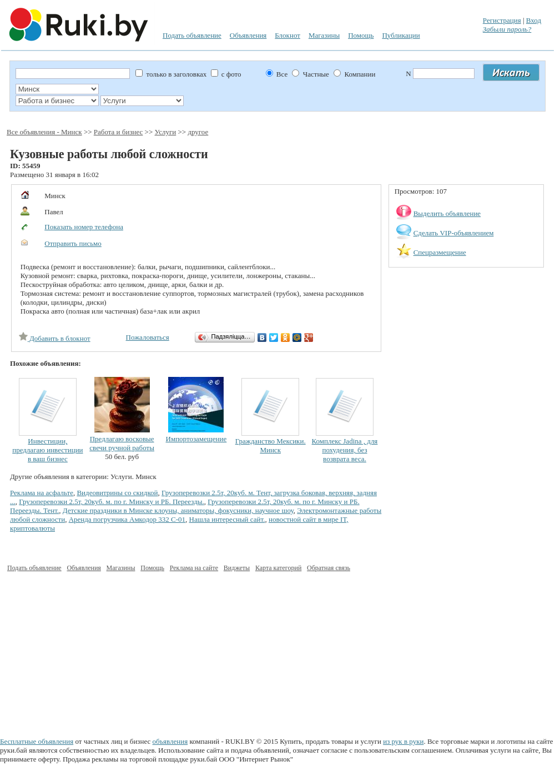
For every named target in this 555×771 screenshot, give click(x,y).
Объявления (248, 35)
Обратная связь (328, 568)
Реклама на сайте (194, 568)
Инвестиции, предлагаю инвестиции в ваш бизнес (47, 450)
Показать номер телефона (83, 227)
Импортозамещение (196, 439)
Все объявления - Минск (44, 132)
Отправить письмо (73, 243)
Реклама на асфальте (41, 492)
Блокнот (287, 35)
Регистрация (502, 20)
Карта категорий (278, 568)
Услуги (165, 132)
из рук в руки (403, 741)
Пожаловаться (147, 337)
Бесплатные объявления (36, 741)
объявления (170, 741)
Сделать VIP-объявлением (453, 233)
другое (198, 132)
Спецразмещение (439, 252)
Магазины (324, 35)
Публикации (401, 35)
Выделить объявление (447, 213)
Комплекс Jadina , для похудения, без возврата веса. (345, 450)
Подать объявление (192, 35)
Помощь (361, 35)
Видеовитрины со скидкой (117, 492)
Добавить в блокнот (54, 338)
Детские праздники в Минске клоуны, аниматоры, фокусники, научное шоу (178, 510)
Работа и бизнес (118, 132)
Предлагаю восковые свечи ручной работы (121, 443)
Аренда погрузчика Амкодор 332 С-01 (127, 519)
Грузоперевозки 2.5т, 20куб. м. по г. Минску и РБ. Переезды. (111, 501)
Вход (533, 20)
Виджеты (237, 568)
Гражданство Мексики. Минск (270, 445)
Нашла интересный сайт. (227, 519)
